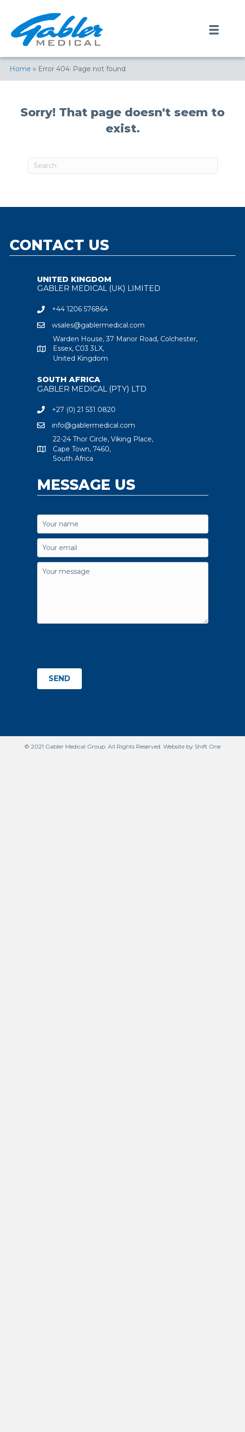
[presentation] (109, 646)
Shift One (208, 746)
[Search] (123, 166)
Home (20, 69)
